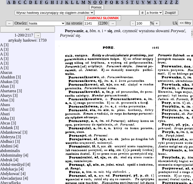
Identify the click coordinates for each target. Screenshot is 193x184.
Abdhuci (7, 140)
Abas (4, 99)
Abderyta (7, 135)
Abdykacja (9, 168)
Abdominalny (11, 154)
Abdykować (10, 172)
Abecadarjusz (11, 177)
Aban (4, 85)
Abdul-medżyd (12, 163)
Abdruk (6, 158)
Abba (4, 117)
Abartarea (8, 89)
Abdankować (10, 131)
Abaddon (7, 76)
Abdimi (6, 145)
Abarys (6, 94)
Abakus (6, 80)
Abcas (5, 122)
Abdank (6, 126)
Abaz (4, 108)
